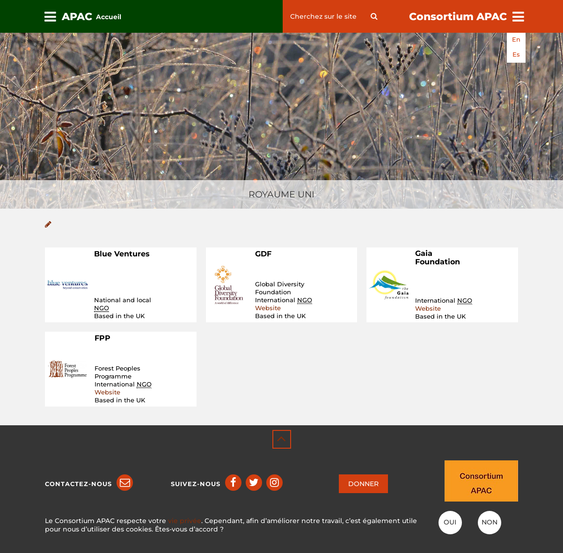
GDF (263, 253)
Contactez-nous (78, 484)
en (516, 39)
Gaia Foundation (437, 257)
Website (268, 308)
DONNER (363, 484)
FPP (102, 338)
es (516, 54)
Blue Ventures (122, 253)
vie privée (184, 521)
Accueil (108, 17)
